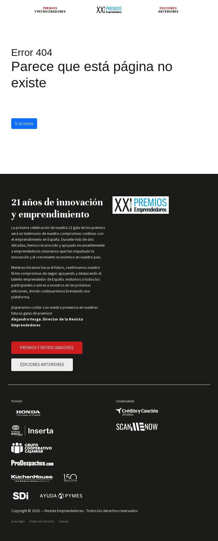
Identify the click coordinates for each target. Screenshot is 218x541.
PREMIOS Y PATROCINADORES (47, 347)
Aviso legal (17, 521)
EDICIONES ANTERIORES (42, 364)
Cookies (63, 521)
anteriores (168, 9)
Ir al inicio (24, 123)
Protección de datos (41, 521)
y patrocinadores (50, 9)
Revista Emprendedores (64, 510)
